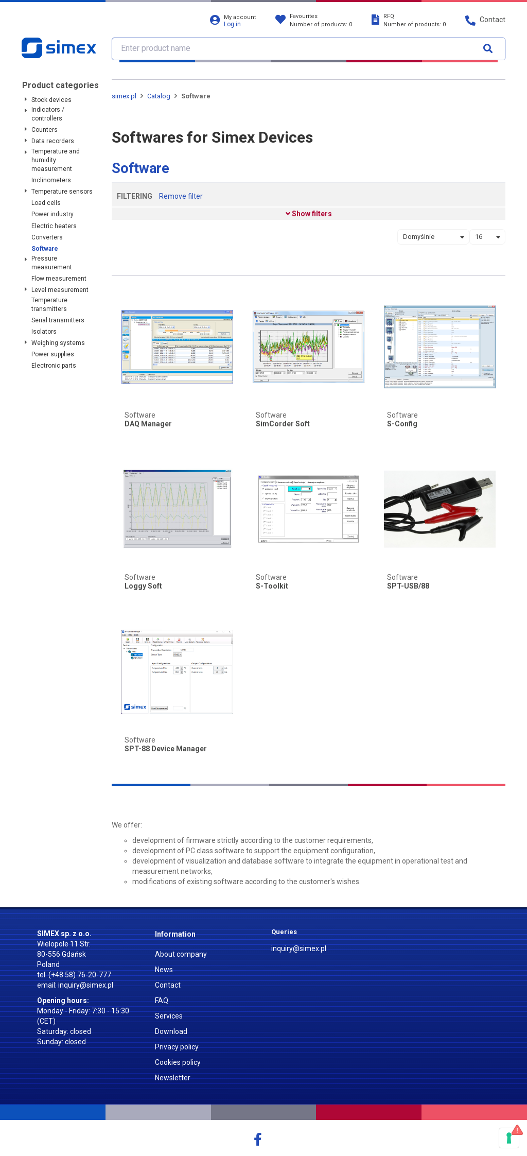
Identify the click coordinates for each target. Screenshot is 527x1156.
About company (181, 954)
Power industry (52, 214)
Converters (47, 237)
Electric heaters (54, 226)
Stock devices (51, 99)
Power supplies (52, 354)
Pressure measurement (51, 263)
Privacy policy (177, 1047)
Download (171, 1031)
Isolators (44, 331)
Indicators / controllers (47, 114)
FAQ (161, 1000)
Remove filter (181, 196)
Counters (44, 129)
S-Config (402, 424)
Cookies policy (178, 1062)
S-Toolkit (272, 586)
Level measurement (60, 290)
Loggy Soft (143, 586)
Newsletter (172, 1078)
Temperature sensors (62, 191)
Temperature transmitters (49, 305)
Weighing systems (58, 343)
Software (44, 248)
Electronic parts (53, 365)
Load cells (46, 202)
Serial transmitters (57, 320)
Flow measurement (58, 278)
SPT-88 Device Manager (166, 749)
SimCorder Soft (283, 424)
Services (169, 1016)
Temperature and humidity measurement (55, 160)
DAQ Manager (148, 424)
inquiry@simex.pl (85, 985)
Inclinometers (51, 180)
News (164, 969)
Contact (168, 985)
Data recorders (52, 141)
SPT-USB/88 (408, 586)
